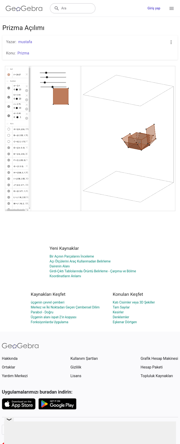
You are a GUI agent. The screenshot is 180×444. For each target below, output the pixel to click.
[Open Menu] (171, 8)
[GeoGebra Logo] (24, 8)
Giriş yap (153, 8)
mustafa (25, 42)
